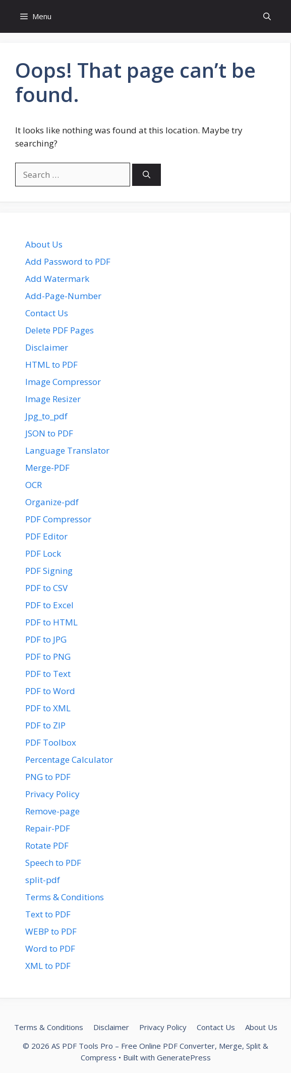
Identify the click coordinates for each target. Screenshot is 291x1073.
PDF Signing (49, 570)
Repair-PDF (47, 828)
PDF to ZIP (45, 725)
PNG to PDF (48, 777)
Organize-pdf (52, 502)
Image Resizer (53, 399)
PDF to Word (50, 691)
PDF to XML (48, 708)
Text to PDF (48, 914)
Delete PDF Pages (59, 330)
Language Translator (67, 450)
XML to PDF (48, 965)
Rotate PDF (47, 845)
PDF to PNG (48, 656)
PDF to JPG (46, 639)
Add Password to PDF (67, 261)
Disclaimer (46, 347)
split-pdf (42, 880)
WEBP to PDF (51, 931)
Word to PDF (50, 948)
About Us (44, 244)
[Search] (146, 175)
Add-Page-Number (63, 296)
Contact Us (46, 313)
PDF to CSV (46, 588)
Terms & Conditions (64, 897)
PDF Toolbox (50, 742)
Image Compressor (63, 381)
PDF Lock (43, 553)
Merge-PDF (47, 467)
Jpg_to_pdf (46, 416)
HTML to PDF (51, 364)
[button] (267, 16)
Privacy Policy (52, 794)
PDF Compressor (58, 519)
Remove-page (52, 811)
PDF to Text (48, 673)
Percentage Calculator (69, 759)
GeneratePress (184, 1057)
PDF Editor (46, 536)
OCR (33, 485)
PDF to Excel (49, 605)
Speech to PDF (53, 862)
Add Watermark (57, 278)
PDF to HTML (51, 622)
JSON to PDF (49, 433)
